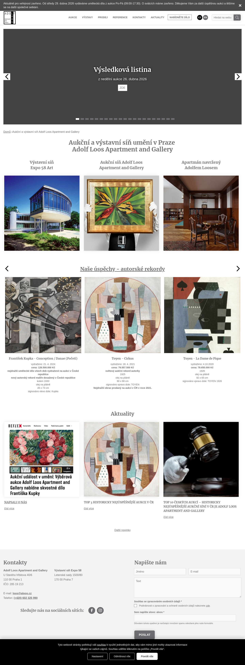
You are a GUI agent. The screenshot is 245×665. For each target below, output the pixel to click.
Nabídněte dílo (180, 17)
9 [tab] (115, 119)
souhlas (101, 644)
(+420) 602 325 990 (25, 597)
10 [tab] (120, 119)
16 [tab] (149, 119)
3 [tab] (87, 119)
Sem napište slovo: (149, 612)
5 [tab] (96, 119)
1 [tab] (77, 119)
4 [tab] (91, 119)
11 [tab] (125, 119)
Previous (6, 76)
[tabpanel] (122, 76)
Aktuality (157, 17)
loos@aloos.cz (22, 593)
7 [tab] (106, 119)
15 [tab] (144, 119)
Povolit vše (147, 656)
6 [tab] (101, 119)
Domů (7, 131)
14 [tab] (139, 119)
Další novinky (122, 530)
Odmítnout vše (122, 656)
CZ (199, 17)
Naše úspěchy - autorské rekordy (122, 269)
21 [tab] (173, 119)
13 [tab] (134, 119)
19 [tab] (163, 119)
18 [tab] (158, 119)
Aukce (72, 17)
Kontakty (139, 17)
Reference (120, 17)
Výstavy (87, 17)
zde (208, 605)
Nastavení (97, 656)
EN (205, 17)
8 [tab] (111, 119)
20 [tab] (168, 119)
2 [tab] (82, 119)
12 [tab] (130, 119)
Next (238, 76)
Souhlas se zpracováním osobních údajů (158, 601)
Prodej (103, 17)
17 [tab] (153, 119)
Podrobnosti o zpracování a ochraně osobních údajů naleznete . (174, 605)
